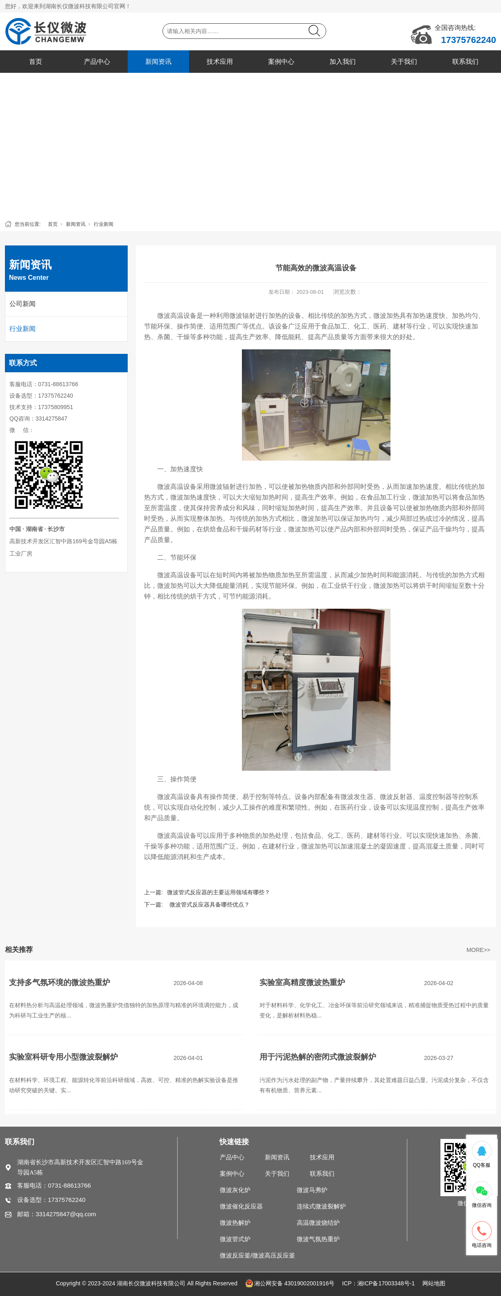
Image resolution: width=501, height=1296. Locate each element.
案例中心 (281, 61)
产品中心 (97, 61)
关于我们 (404, 61)
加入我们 (342, 61)
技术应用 (220, 61)
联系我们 (465, 61)
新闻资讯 (158, 61)
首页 (35, 61)
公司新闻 (22, 303)
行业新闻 (103, 224)
